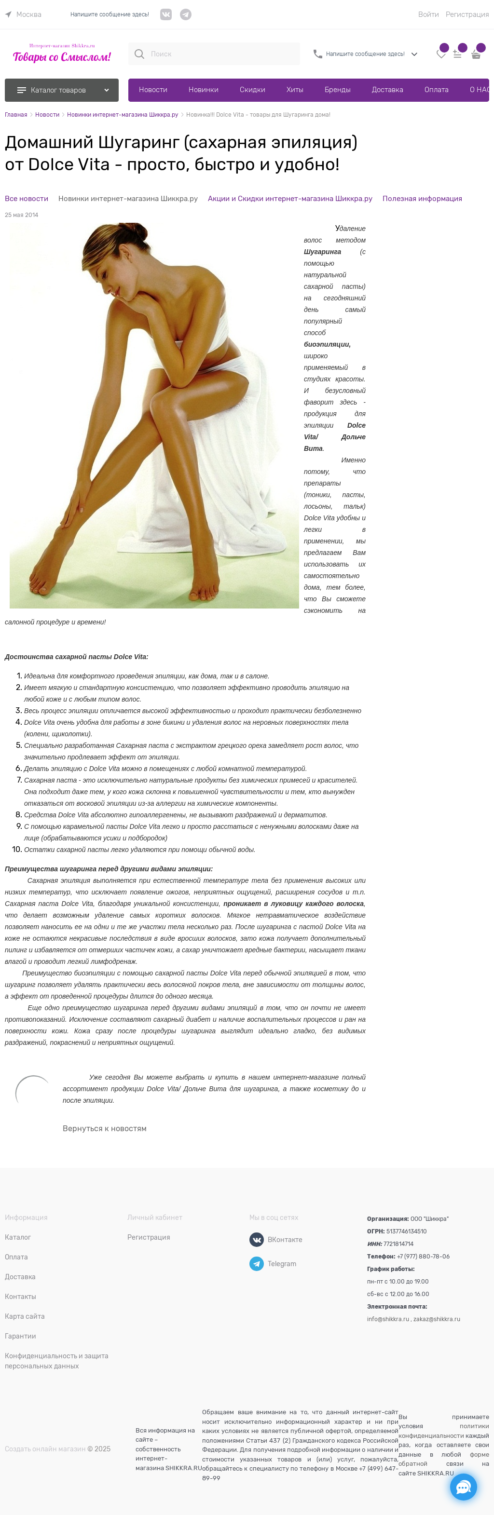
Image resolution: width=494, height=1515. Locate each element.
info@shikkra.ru (388, 1319)
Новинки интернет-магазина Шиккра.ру (128, 199)
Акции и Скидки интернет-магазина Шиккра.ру (290, 199)
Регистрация (467, 14)
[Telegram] (256, 1264)
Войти (428, 14)
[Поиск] (139, 54)
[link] (23, 14)
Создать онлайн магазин (45, 1449)
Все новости (26, 199)
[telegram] (186, 18)
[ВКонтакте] (256, 1239)
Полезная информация (422, 199)
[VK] (166, 18)
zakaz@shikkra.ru (436, 1319)
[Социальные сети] (463, 1487)
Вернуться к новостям (105, 1128)
